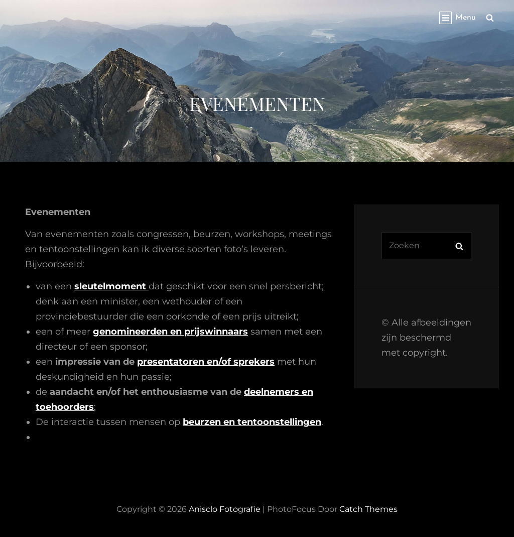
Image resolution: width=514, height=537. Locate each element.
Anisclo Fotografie (225, 509)
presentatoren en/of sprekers (206, 361)
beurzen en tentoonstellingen (252, 421)
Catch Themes (368, 509)
